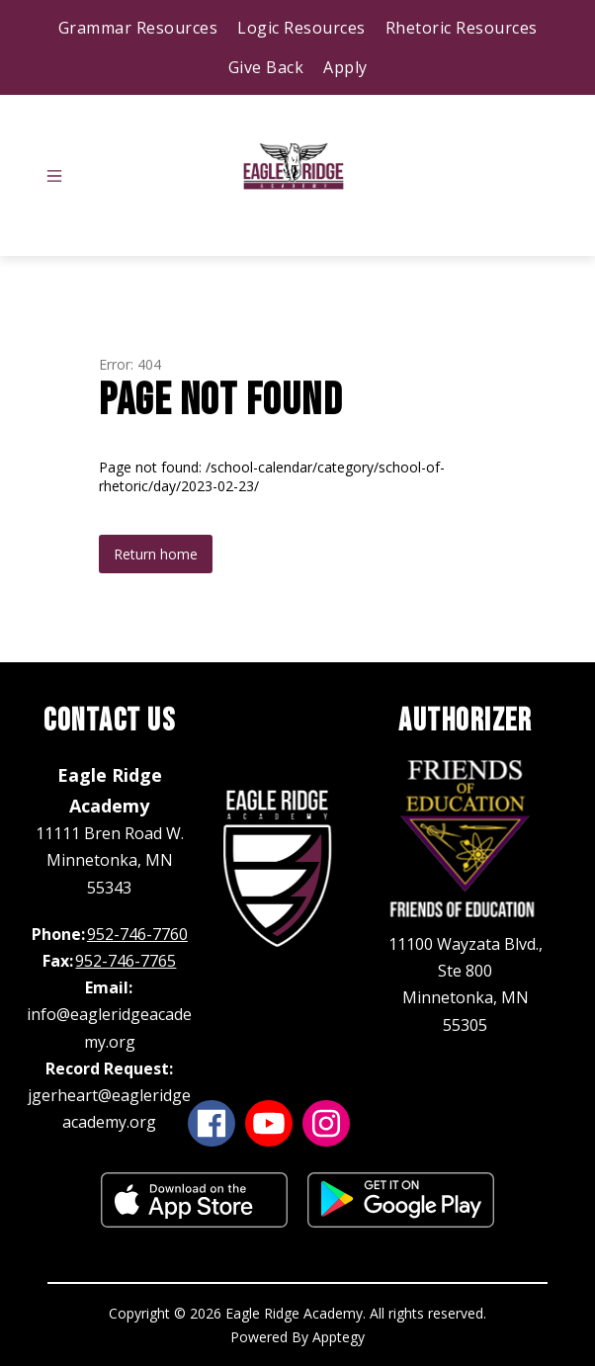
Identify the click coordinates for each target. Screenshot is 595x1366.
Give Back (266, 67)
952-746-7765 (125, 961)
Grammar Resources (138, 28)
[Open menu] (54, 176)
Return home (156, 554)
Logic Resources (301, 28)
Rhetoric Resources (461, 28)
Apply (345, 67)
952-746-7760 (137, 934)
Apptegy (338, 1336)
